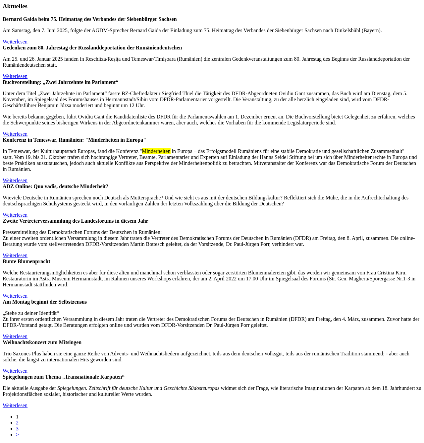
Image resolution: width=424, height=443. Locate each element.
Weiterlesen (15, 41)
